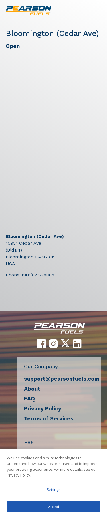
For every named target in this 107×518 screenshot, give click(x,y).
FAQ (29, 398)
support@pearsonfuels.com (62, 378)
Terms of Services (49, 418)
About (32, 388)
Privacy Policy (42, 408)
